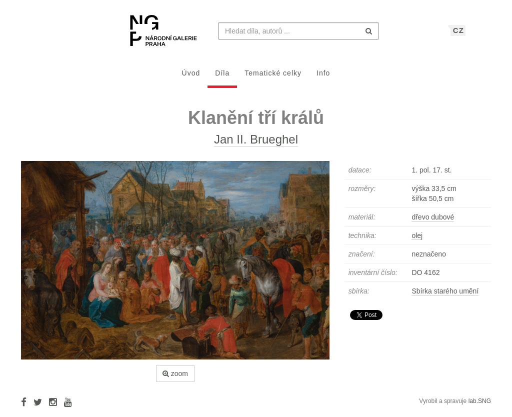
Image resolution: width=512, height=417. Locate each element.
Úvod (191, 78)
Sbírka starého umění (445, 296)
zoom (175, 378)
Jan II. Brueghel (256, 144)
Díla (222, 78)
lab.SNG (479, 406)
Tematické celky (273, 78)
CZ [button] (458, 35)
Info (323, 78)
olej (417, 240)
